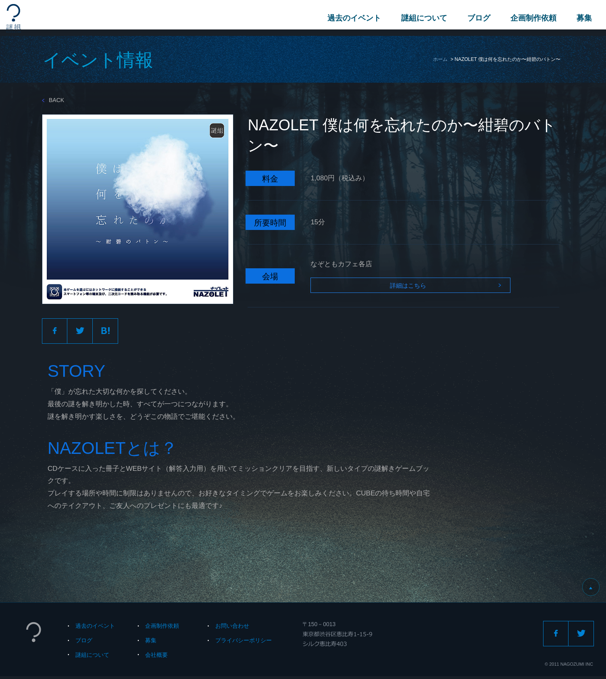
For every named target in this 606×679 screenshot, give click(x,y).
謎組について (422, 18)
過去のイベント (352, 18)
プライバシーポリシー (243, 642)
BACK (53, 100)
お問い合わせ (232, 628)
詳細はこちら (395, 287)
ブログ (476, 18)
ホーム (440, 59)
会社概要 (156, 657)
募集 (582, 18)
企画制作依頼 (531, 18)
